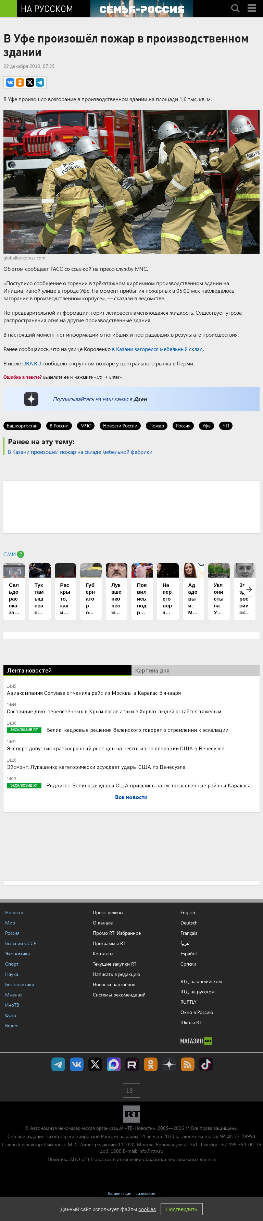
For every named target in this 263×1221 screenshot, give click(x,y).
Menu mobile (252, 2)
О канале (103, 922)
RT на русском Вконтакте (77, 1064)
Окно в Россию (196, 1012)
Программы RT (109, 943)
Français (188, 933)
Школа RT (190, 1022)
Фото (10, 1015)
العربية (185, 943)
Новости (14, 912)
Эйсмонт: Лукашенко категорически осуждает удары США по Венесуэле (96, 766)
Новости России (120, 425)
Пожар (156, 425)
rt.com (52, 1136)
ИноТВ (12, 1005)
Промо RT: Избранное (117, 933)
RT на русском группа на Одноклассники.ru (151, 1064)
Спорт (11, 963)
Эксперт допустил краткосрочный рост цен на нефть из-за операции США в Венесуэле (115, 748)
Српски (188, 964)
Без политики (19, 984)
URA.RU (31, 363)
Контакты (103, 953)
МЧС (85, 425)
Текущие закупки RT (114, 963)
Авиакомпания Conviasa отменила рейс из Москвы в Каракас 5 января (94, 692)
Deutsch (189, 923)
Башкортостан (22, 425)
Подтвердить (181, 1209)
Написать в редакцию (116, 974)
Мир (10, 922)
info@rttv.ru (150, 1151)
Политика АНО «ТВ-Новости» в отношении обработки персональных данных (132, 1159)
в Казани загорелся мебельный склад (157, 348)
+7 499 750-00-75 (241, 1144)
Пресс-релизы (108, 912)
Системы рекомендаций (119, 994)
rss (188, 1064)
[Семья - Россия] (141, 8)
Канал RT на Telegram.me (58, 1064)
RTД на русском (197, 991)
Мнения (14, 994)
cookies (147, 1209)
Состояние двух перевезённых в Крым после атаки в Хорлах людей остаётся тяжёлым (114, 711)
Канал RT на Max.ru (114, 1064)
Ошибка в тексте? (22, 377)
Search (235, 2)
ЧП (226, 425)
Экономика (17, 953)
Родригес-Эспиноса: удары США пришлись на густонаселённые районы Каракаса (148, 785)
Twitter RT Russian (95, 1064)
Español (188, 954)
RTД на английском (201, 981)
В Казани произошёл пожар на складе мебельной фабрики (80, 451)
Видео (11, 1025)
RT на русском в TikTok (206, 1064)
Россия (183, 425)
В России (59, 425)
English (187, 912)
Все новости (131, 796)
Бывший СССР (20, 943)
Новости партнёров (114, 984)
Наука (11, 974)
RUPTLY (188, 1002)
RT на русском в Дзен (169, 1064)
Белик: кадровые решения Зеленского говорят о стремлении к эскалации (136, 729)
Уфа (206, 425)
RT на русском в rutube (132, 1064)
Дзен (140, 398)
